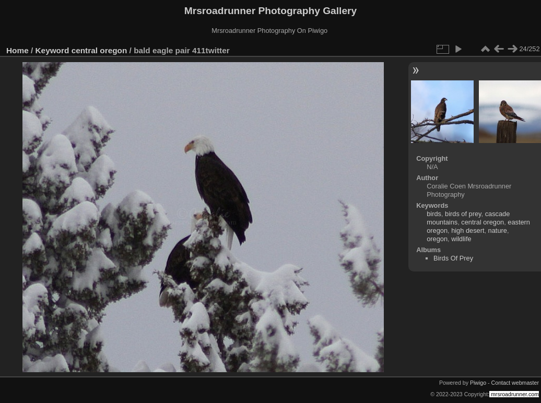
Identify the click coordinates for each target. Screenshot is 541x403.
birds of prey (463, 214)
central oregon (99, 50)
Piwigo (478, 383)
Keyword (52, 50)
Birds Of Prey (453, 258)
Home (17, 50)
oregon (437, 239)
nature (497, 230)
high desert (467, 230)
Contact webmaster (515, 383)
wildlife (461, 239)
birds (434, 214)
